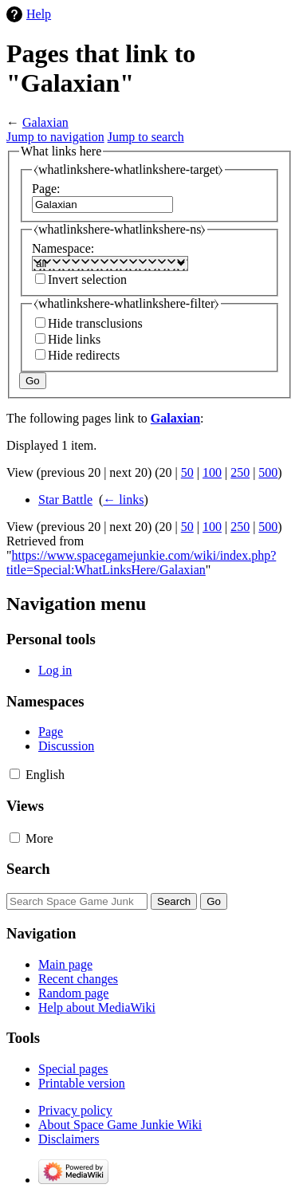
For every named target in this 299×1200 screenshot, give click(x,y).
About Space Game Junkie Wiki (120, 1124)
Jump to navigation (55, 137)
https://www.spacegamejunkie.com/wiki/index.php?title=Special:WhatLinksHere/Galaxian (141, 562)
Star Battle (65, 499)
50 (187, 472)
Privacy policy (75, 1110)
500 (267, 472)
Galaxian (45, 122)
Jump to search (146, 137)
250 (240, 472)
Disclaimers (68, 1139)
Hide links (74, 339)
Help (38, 14)
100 (212, 472)
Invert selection (87, 279)
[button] (15, 774)
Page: (46, 188)
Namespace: (63, 248)
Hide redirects (84, 355)
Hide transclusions (95, 323)
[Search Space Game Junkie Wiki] (77, 901)
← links (123, 499)
